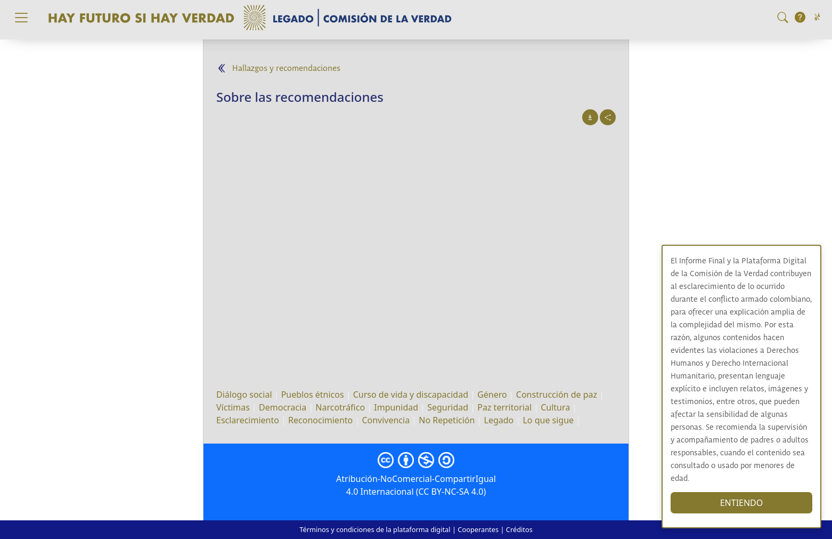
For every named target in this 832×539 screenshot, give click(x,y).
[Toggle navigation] (21, 17)
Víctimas (233, 407)
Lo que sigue (548, 420)
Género (492, 394)
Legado (499, 420)
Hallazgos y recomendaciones (286, 68)
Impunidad (396, 407)
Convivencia (386, 420)
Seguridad (447, 407)
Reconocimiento (320, 420)
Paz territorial (504, 407)
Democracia (282, 407)
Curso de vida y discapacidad (410, 394)
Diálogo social (244, 394)
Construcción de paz (556, 394)
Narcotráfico (340, 407)
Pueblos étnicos (312, 394)
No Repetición (447, 420)
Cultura (555, 407)
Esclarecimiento (247, 420)
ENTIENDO (741, 503)
